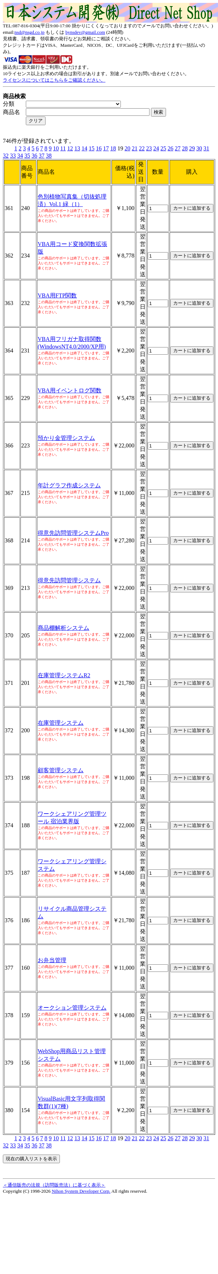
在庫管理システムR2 (64, 675)
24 (156, 148)
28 (185, 148)
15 (91, 148)
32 (6, 156)
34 (20, 156)
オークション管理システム (72, 1008)
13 (77, 148)
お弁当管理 (52, 960)
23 (149, 148)
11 (63, 148)
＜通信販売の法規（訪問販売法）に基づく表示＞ (54, 1185)
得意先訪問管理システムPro (73, 533)
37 (41, 156)
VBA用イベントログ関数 (69, 390)
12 (70, 148)
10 (56, 148)
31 (206, 148)
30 (199, 148)
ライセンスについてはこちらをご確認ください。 (54, 80)
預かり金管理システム (66, 438)
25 (163, 148)
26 (170, 148)
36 (34, 156)
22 (141, 148)
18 (113, 148)
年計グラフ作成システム (69, 485)
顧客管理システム (61, 770)
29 (192, 148)
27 (177, 148)
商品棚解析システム (63, 628)
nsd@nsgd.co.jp (29, 32)
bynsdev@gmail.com (85, 32)
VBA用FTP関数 (57, 295)
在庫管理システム (61, 723)
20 (127, 148)
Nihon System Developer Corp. (81, 1191)
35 (27, 156)
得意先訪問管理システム (69, 580)
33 (13, 156)
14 (84, 148)
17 (106, 148)
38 (49, 156)
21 (134, 148)
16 (98, 148)
